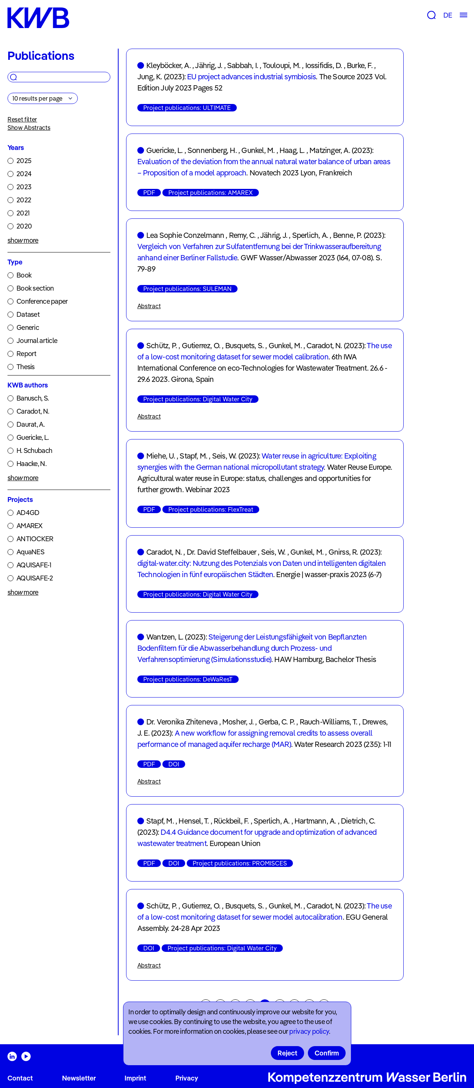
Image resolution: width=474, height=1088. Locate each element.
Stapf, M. (193, 455)
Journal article (36, 340)
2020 (24, 226)
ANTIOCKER (34, 538)
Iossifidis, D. (323, 65)
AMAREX (29, 525)
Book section (34, 288)
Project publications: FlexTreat (210, 509)
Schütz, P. (161, 345)
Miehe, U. (160, 455)
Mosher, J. (238, 721)
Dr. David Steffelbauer (221, 552)
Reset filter (22, 119)
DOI (173, 764)
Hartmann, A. (315, 820)
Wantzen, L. (164, 636)
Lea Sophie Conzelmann (185, 235)
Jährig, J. (208, 65)
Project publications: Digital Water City (198, 399)
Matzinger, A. (329, 150)
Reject (287, 1053)
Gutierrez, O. (201, 345)
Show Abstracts (29, 127)
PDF (149, 192)
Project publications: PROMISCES (240, 863)
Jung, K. (149, 76)
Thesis (25, 366)
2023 (23, 187)
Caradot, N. (32, 411)
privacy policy (309, 1031)
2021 (23, 213)
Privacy (186, 1078)
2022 (23, 200)
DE (447, 15)
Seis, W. (224, 455)
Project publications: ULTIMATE (187, 107)
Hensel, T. (193, 820)
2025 (23, 160)
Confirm (327, 1053)
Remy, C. (242, 235)
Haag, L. (292, 150)
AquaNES (30, 552)
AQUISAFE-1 (33, 565)
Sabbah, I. (242, 65)
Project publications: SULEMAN (187, 288)
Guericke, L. (32, 437)
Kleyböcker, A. (168, 65)
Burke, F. (360, 65)
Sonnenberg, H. (212, 150)
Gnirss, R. (343, 552)
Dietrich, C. (358, 820)
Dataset (28, 314)
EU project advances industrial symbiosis (251, 76)
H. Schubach (34, 450)
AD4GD (27, 512)
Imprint (135, 1078)
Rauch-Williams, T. (329, 721)
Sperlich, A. (310, 235)
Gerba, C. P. (277, 721)
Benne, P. (347, 235)
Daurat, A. (30, 424)
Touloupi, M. (281, 65)
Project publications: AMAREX (210, 192)
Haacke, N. (31, 463)
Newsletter (79, 1078)
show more (23, 240)
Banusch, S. (32, 398)
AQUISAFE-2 (34, 578)
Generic (27, 327)
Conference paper (42, 301)
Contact (20, 1078)
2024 (23, 173)
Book (23, 275)
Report (26, 353)
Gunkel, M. (258, 150)
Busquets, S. (244, 345)
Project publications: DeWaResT (188, 679)
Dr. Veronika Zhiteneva (181, 721)
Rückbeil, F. (231, 820)
